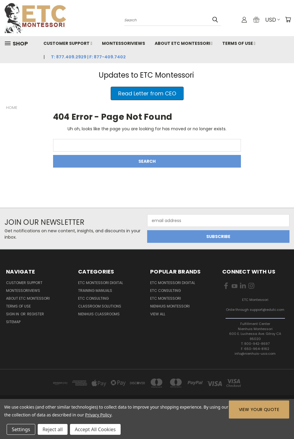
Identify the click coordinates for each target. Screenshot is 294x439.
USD (272, 19)
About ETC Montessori (184, 43)
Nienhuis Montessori (170, 306)
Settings (21, 429)
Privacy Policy (98, 415)
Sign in (13, 314)
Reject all (53, 429)
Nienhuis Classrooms (99, 314)
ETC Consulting (93, 298)
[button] (147, 93)
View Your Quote (259, 410)
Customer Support (67, 43)
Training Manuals (95, 290)
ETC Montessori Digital (100, 282)
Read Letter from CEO (147, 93)
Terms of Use (238, 43)
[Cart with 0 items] (288, 20)
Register (35, 314)
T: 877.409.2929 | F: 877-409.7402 (88, 57)
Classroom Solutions (99, 306)
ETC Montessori (165, 298)
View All (157, 314)
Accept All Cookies (95, 429)
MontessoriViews (123, 43)
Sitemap (13, 321)
